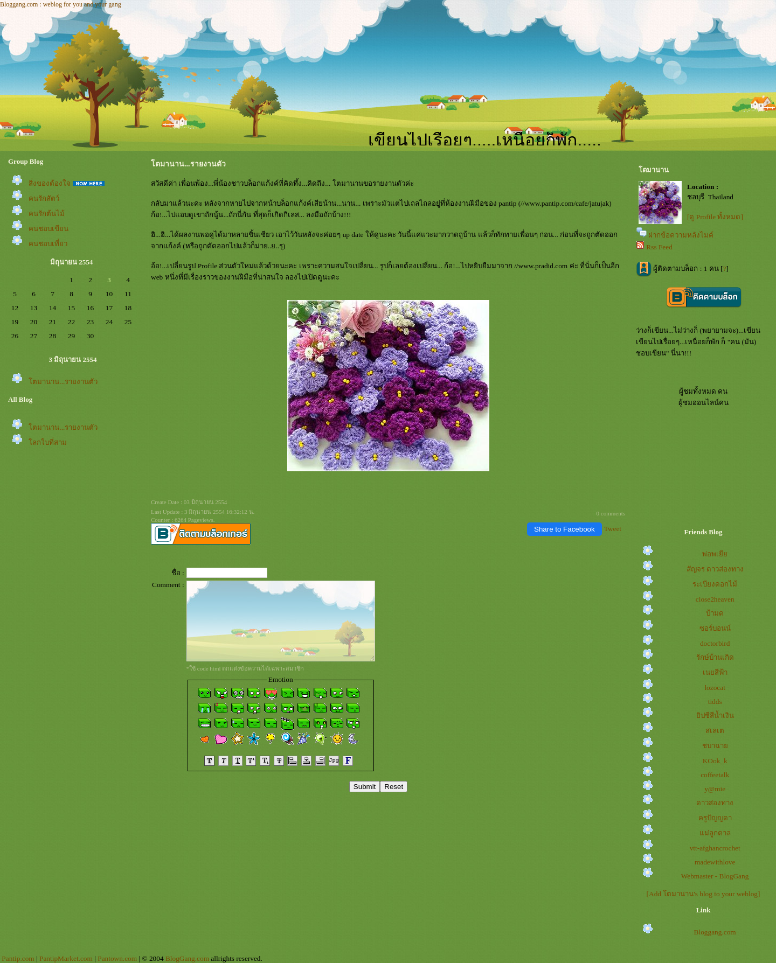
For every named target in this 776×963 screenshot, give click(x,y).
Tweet (612, 529)
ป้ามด (715, 613)
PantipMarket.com (66, 958)
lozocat (714, 687)
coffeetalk (715, 775)
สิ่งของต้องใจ (50, 183)
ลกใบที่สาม (48, 442)
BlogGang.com (187, 958)
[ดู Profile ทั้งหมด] (715, 217)
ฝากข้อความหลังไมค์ (680, 235)
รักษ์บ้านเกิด (715, 657)
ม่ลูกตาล (715, 833)
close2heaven (715, 599)
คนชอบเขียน (48, 229)
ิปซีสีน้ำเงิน (715, 715)
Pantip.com (18, 958)
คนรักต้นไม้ (47, 214)
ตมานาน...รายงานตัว (63, 382)
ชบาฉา (715, 746)
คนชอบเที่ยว (48, 244)
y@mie (714, 789)
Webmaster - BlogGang (715, 876)
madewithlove (715, 862)
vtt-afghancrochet (715, 848)
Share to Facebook (564, 529)
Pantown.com (117, 958)
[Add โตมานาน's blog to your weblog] (703, 894)
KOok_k (715, 761)
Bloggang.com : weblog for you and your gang (60, 4)
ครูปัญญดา (715, 818)
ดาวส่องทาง (714, 803)
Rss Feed (659, 247)
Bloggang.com (715, 932)
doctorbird (715, 643)
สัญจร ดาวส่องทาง (715, 569)
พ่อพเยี (715, 554)
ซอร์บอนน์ (715, 628)
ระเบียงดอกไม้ (714, 584)
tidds (715, 701)
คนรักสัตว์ (44, 198)
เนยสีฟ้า (715, 672)
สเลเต (714, 731)
